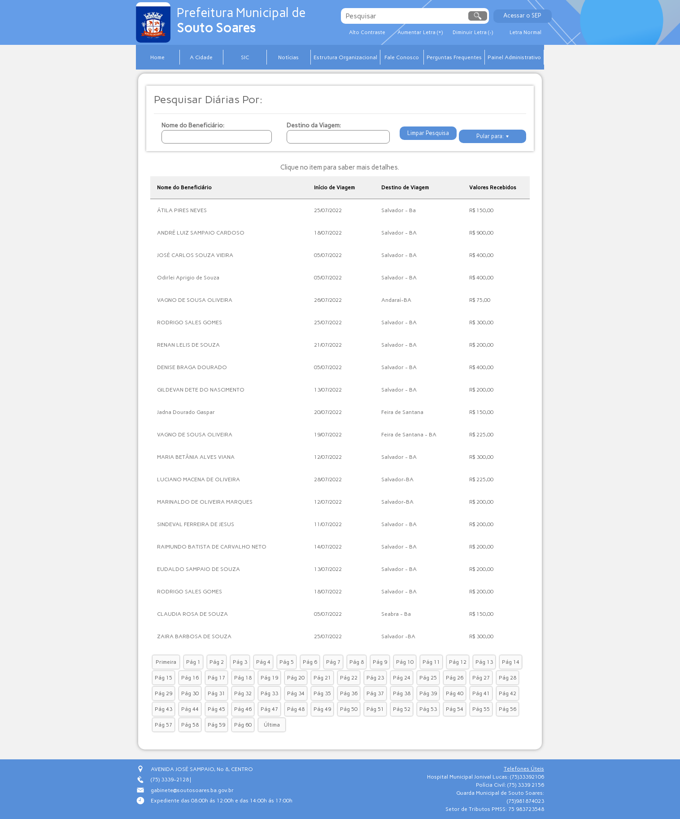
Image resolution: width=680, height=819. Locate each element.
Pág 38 (401, 693)
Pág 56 (507, 709)
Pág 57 (163, 725)
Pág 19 (269, 678)
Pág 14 (510, 662)
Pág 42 (507, 693)
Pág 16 (190, 678)
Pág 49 (322, 709)
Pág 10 (405, 662)
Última (272, 725)
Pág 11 (431, 662)
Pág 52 (401, 709)
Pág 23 (375, 678)
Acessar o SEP (558, 15)
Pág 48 (296, 709)
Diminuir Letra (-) (498, 33)
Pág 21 (322, 678)
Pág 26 (454, 678)
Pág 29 (163, 693)
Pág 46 (243, 709)
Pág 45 (216, 709)
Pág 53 (428, 709)
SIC (245, 57)
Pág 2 (216, 662)
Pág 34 (296, 693)
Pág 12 (457, 662)
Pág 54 (454, 709)
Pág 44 (190, 709)
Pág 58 (190, 725)
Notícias (288, 57)
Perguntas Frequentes (454, 57)
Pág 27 (481, 678)
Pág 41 (481, 693)
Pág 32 (243, 693)
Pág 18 (243, 678)
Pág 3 (240, 662)
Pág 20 (296, 678)
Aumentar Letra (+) (435, 33)
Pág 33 (269, 693)
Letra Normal (561, 33)
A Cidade (201, 57)
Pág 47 (269, 709)
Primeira (166, 662)
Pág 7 (333, 662)
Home (157, 57)
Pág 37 (375, 693)
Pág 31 (216, 693)
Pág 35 (322, 693)
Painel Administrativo (514, 57)
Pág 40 (454, 693)
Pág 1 (193, 662)
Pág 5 (286, 662)
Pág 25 (428, 678)
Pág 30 (190, 693)
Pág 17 (216, 678)
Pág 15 (163, 678)
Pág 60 (243, 725)
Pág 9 (380, 662)
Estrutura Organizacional (345, 57)
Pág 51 (375, 709)
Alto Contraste (372, 33)
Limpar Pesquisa (427, 136)
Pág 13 (484, 662)
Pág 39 (428, 693)
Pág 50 (348, 709)
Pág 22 (348, 678)
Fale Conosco (401, 57)
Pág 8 (356, 662)
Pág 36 (348, 693)
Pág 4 (263, 662)
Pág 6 (310, 662)
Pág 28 (507, 678)
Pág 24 (401, 678)
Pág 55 (481, 709)
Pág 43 (163, 709)
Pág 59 (216, 725)
